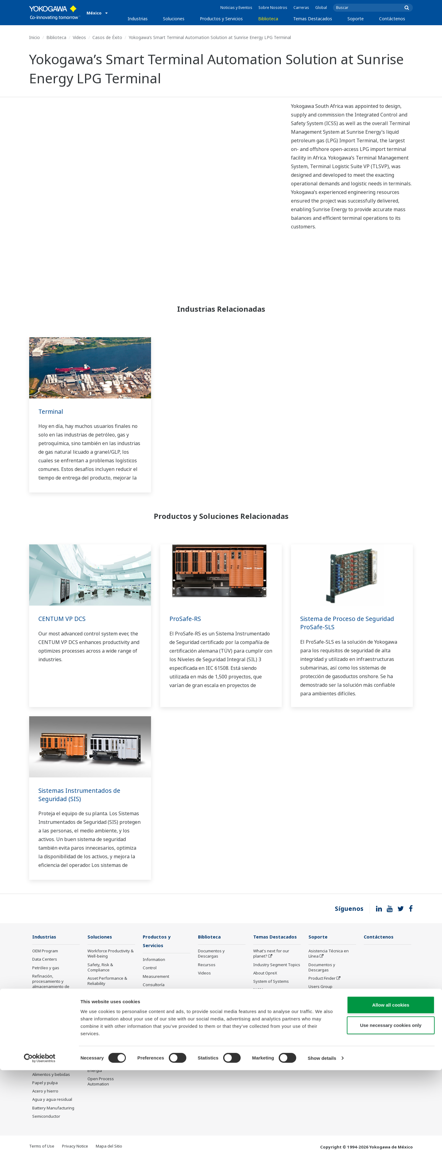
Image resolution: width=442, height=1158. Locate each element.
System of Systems (271, 981)
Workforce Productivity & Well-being (110, 953)
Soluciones (173, 19)
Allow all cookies (390, 1092)
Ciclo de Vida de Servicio (331, 1012)
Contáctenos (392, 19)
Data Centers (44, 959)
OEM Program (45, 951)
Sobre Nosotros (272, 7)
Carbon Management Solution (107, 1054)
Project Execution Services (159, 996)
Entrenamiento (322, 1020)
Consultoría (154, 985)
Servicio (315, 1028)
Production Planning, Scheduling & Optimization (106, 1038)
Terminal (51, 411)
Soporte (355, 19)
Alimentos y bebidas (51, 1074)
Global (321, 7)
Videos (79, 37)
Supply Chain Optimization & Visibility (109, 1022)
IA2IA (258, 990)
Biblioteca (268, 19)
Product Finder (321, 978)
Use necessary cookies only (390, 1113)
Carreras (301, 7)
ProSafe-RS (185, 619)
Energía (39, 1041)
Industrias (138, 19)
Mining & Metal (46, 1058)
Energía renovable (49, 1049)
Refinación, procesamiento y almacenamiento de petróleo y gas (50, 984)
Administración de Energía (104, 1068)
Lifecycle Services (159, 1007)
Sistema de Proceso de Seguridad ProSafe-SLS (348, 623)
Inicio (34, 37)
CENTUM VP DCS (62, 619)
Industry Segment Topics (276, 965)
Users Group (320, 987)
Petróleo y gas (45, 968)
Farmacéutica (44, 1066)
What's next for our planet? (271, 953)
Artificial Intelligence (272, 998)
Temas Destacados (312, 19)
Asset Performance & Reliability (107, 981)
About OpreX (265, 973)
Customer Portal (323, 1003)
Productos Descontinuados (158, 1040)
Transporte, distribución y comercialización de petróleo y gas (54, 1006)
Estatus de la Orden (326, 995)
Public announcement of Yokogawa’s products (165, 1026)
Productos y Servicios (221, 19)
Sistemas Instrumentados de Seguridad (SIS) (80, 794)
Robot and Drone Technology (269, 1009)
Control (150, 968)
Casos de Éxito (107, 37)
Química (39, 1033)
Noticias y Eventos (236, 7)
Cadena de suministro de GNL (55, 1022)
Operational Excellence (108, 992)
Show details (322, 1145)
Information (154, 960)
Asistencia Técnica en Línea (328, 953)
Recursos (206, 965)
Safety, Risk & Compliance (100, 967)
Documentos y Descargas (211, 953)
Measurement (156, 977)
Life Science (154, 1015)
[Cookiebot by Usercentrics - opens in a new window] (40, 1146)
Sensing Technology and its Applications (276, 1023)
